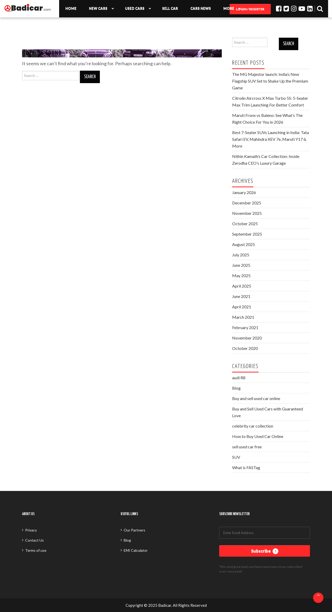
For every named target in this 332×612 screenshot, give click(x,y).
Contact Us (34, 540)
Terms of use (35, 550)
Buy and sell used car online (256, 398)
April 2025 (241, 285)
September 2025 (247, 233)
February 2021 (245, 327)
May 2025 (241, 275)
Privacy (31, 530)
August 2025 (243, 244)
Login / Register (250, 9)
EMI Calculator (136, 550)
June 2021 (241, 296)
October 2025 (245, 223)
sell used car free (247, 446)
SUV (236, 457)
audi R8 (238, 377)
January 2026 (244, 192)
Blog (236, 387)
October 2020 (245, 348)
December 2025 (246, 202)
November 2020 (247, 337)
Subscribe (264, 551)
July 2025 (240, 254)
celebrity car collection (252, 425)
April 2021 (241, 306)
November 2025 (247, 213)
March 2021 (243, 317)
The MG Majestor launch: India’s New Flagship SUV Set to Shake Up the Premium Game (270, 81)
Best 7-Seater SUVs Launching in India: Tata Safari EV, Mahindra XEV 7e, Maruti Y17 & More (270, 139)
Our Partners (134, 530)
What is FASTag (246, 467)
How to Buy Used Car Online (257, 436)
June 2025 (241, 265)
